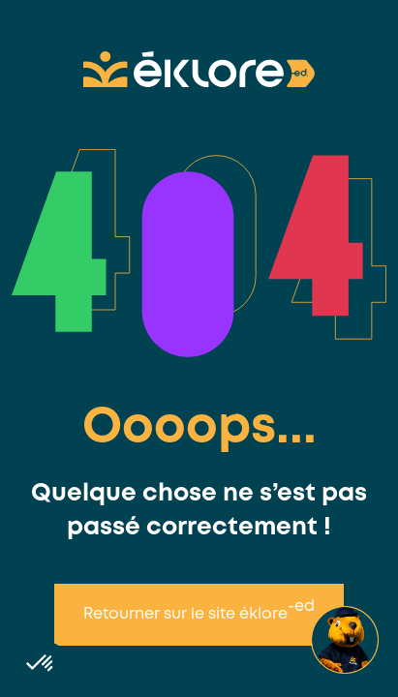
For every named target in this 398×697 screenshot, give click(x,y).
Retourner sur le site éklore (199, 610)
